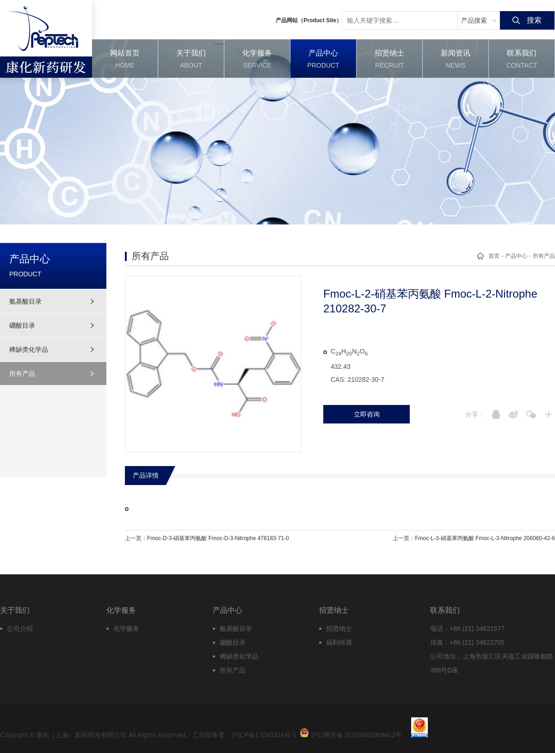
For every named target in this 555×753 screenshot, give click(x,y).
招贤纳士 (339, 628)
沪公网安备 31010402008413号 (351, 732)
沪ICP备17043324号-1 (263, 735)
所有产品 (22, 373)
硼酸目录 (22, 325)
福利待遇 (339, 642)
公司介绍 (20, 628)
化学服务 (126, 628)
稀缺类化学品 (28, 349)
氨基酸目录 (25, 301)
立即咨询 (367, 414)
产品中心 (516, 256)
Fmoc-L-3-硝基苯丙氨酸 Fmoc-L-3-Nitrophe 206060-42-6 (485, 538)
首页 (494, 256)
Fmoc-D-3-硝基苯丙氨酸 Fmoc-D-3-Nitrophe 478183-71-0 (218, 538)
